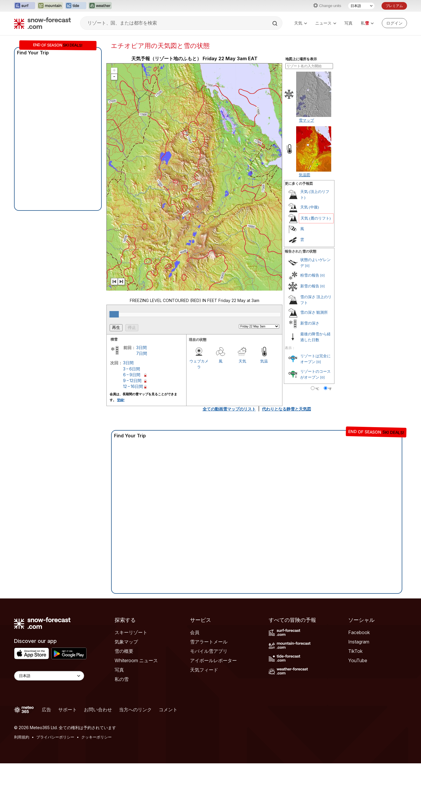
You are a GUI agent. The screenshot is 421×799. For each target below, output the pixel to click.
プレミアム (394, 6)
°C (317, 389)
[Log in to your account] (394, 23)
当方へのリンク (135, 709)
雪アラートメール (208, 642)
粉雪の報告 (309, 275)
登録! (121, 400)
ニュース (325, 22)
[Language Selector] (49, 676)
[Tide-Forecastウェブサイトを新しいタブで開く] (75, 6)
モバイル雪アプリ (208, 651)
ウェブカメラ (198, 364)
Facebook (359, 632)
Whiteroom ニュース (136, 660)
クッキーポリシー (96, 737)
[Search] (275, 23)
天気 (300, 22)
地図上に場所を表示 (301, 59)
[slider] (114, 314)
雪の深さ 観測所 (314, 312)
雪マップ (306, 120)
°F (330, 389)
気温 (264, 361)
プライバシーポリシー (55, 737)
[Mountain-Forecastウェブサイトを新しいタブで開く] (50, 6)
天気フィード (204, 670)
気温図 (304, 174)
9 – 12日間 (132, 380)
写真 (348, 22)
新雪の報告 (309, 286)
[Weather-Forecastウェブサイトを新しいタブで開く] (100, 6)
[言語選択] (361, 6)
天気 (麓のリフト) (316, 218)
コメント (168, 709)
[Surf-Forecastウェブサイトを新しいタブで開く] (24, 6)
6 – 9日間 (131, 374)
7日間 (141, 353)
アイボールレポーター (213, 660)
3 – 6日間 (131, 368)
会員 (194, 632)
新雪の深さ (309, 323)
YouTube (357, 660)
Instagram (358, 642)
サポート (67, 709)
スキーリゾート (131, 632)
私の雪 (122, 679)
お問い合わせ (98, 709)
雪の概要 (124, 651)
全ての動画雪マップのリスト (229, 408)
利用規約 (21, 737)
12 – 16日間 (133, 386)
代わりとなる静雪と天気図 (286, 408)
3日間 (141, 347)
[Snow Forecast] (42, 23)
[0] (307, 265)
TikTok (355, 651)
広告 (46, 709)
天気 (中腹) (309, 207)
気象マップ (126, 642)
